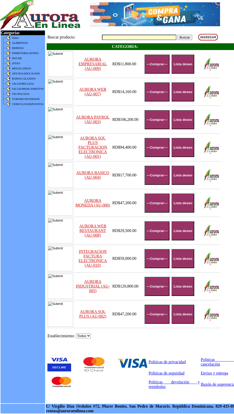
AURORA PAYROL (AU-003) (93, 119)
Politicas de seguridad (166, 373)
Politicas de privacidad (167, 362)
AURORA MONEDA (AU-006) (92, 202)
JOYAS (16, 63)
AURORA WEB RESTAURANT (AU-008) (92, 230)
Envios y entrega (214, 373)
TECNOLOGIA (21, 94)
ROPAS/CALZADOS (24, 78)
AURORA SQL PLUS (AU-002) (92, 313)
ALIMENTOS (20, 43)
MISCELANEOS (21, 68)
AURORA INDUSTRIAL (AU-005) (93, 286)
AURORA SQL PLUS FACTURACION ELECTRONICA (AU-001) (93, 147)
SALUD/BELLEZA (23, 83)
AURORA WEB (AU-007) (92, 91)
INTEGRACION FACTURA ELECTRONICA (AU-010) (93, 258)
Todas (15, 37)
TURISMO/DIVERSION (26, 99)
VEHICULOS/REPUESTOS (27, 104)
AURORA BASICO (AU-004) (92, 175)
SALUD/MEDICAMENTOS (28, 88)
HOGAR (17, 58)
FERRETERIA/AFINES (25, 53)
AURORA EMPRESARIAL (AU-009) (93, 64)
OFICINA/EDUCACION (26, 73)
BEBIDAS (18, 48)
